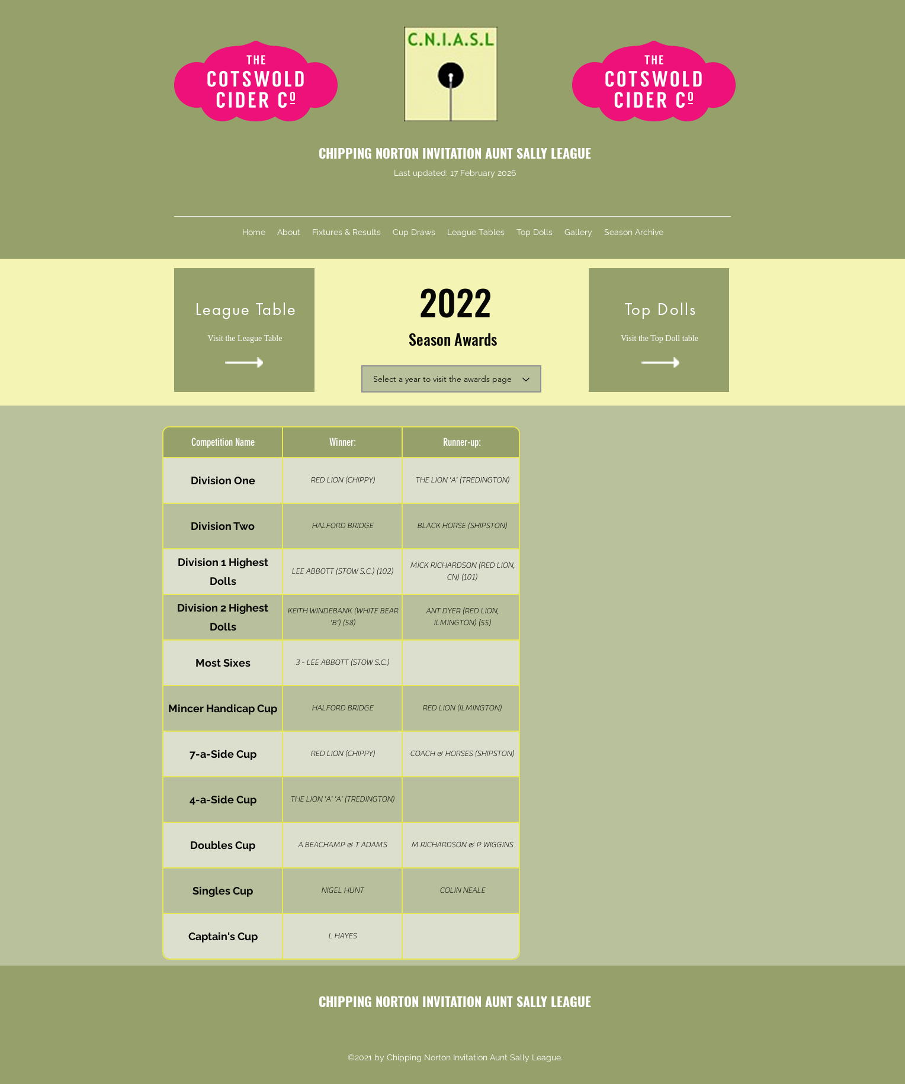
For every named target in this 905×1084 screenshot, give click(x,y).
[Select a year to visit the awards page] (451, 379)
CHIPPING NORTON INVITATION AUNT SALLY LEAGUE (455, 152)
